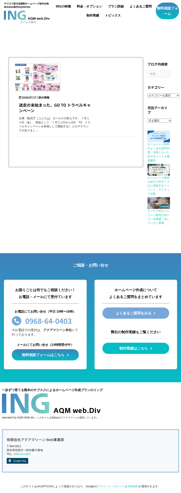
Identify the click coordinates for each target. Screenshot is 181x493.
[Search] (159, 73)
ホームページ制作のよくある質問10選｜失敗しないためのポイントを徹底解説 (159, 152)
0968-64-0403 (21, 454)
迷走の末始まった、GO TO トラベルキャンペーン (55, 107)
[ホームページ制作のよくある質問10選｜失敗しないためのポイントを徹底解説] (159, 136)
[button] (167, 11)
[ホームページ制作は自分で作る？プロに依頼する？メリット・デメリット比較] (159, 170)
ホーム (24, 22)
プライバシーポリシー (111, 486)
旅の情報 (43, 97)
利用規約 (133, 486)
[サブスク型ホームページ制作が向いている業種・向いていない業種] (159, 203)
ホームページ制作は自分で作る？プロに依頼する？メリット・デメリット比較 (159, 185)
